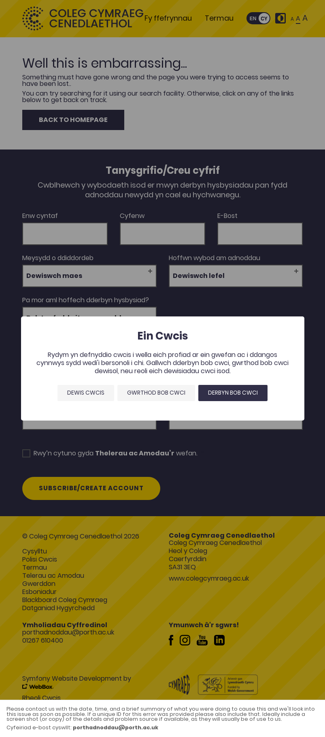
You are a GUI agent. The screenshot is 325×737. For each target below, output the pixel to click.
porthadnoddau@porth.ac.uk (115, 727)
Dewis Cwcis (85, 393)
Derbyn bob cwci (233, 393)
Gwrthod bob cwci (156, 393)
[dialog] (162, 368)
